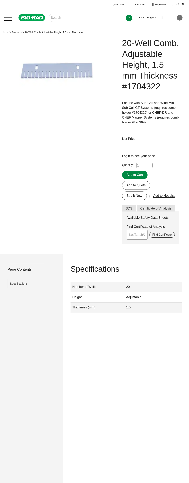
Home (5, 32)
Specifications (19, 283)
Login (126, 156)
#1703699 (139, 122)
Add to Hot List (164, 195)
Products (17, 32)
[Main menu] (8, 17)
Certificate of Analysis (155, 208)
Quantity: (128, 164)
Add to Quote (136, 185)
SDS (129, 208)
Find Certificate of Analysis (146, 226)
